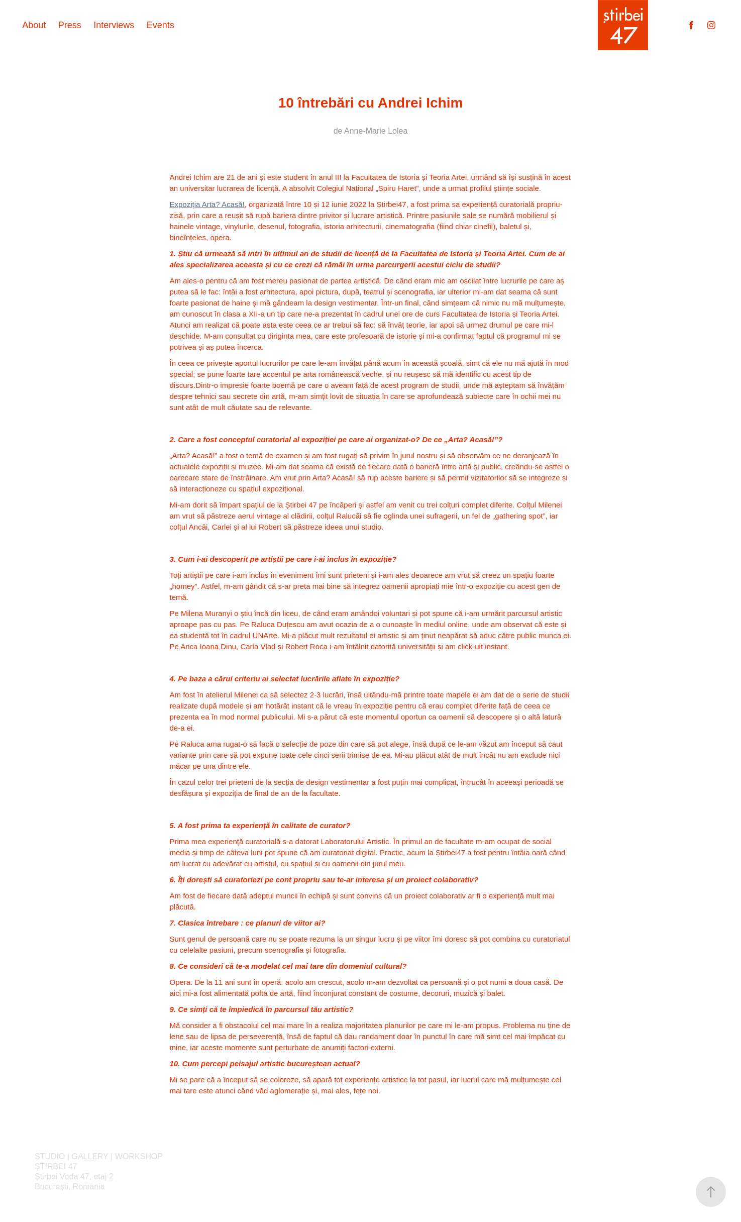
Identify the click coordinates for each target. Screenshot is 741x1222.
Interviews (113, 25)
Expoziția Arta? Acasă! (207, 204)
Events (160, 25)
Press (69, 25)
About (34, 25)
